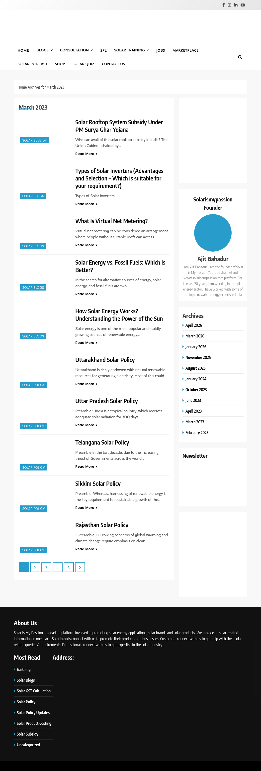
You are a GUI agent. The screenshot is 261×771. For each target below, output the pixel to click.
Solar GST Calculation (34, 690)
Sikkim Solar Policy (98, 483)
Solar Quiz (83, 63)
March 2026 (194, 335)
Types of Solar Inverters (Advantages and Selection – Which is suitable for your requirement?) (119, 178)
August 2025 (195, 368)
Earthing (24, 669)
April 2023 (193, 411)
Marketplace (186, 50)
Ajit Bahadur (212, 258)
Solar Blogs (33, 196)
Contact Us (113, 63)
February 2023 (196, 432)
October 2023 (196, 389)
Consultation (74, 49)
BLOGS (42, 49)
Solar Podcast (33, 63)
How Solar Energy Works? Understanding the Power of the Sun (119, 314)
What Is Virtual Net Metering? (111, 220)
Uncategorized (28, 744)
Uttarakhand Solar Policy (105, 359)
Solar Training (129, 49)
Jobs (160, 50)
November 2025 (198, 357)
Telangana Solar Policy (102, 442)
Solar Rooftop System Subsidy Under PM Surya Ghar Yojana (119, 125)
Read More (86, 153)
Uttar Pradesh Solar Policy (106, 400)
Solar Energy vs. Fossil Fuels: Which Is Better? (120, 265)
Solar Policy (33, 385)
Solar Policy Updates (33, 712)
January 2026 (195, 346)
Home (23, 50)
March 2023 (194, 421)
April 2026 (193, 325)
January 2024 (195, 378)
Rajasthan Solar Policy (102, 524)
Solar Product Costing (34, 723)
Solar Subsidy (34, 140)
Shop (60, 63)
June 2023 (193, 400)
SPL (103, 50)
